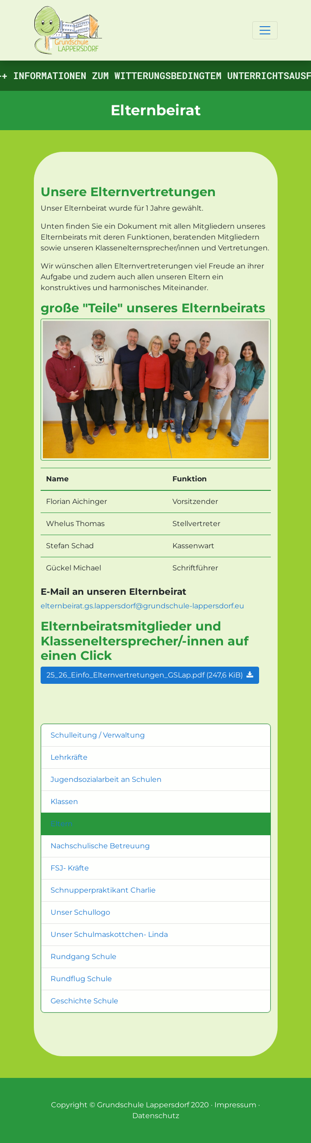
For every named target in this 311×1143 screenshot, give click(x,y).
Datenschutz (155, 1115)
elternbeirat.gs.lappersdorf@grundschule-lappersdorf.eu (142, 606)
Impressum (235, 1105)
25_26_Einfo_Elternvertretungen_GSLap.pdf (149, 675)
